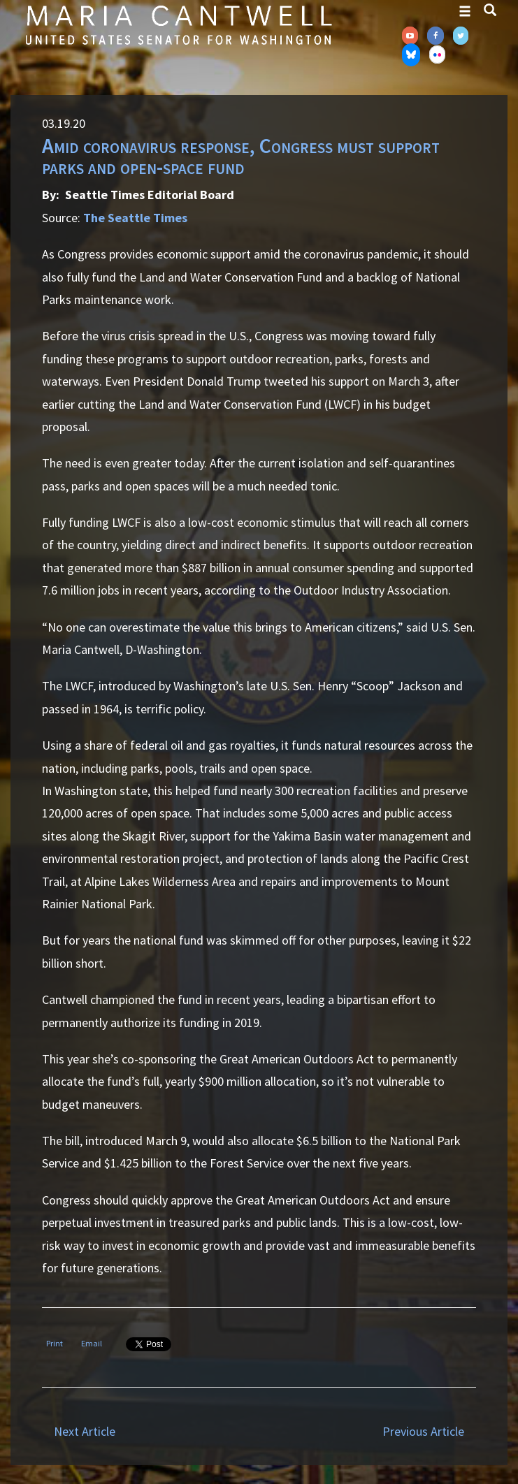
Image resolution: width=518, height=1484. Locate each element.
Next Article (84, 1431)
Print (54, 1343)
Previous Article (423, 1431)
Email (91, 1343)
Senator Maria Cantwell (178, 24)
